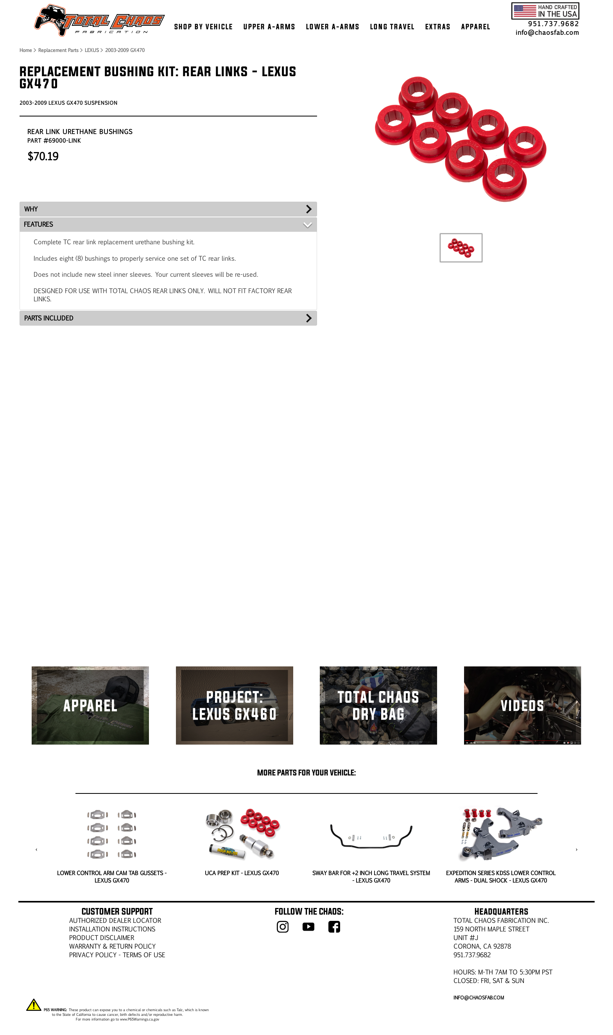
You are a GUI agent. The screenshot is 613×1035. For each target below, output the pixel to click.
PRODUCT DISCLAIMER (101, 937)
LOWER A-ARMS (333, 26)
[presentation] (36, 849)
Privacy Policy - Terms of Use (117, 955)
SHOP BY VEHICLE (203, 26)
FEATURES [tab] (38, 224)
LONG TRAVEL (392, 26)
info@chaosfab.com (547, 32)
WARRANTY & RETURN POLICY (112, 946)
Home (25, 50)
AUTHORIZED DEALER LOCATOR (115, 920)
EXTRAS (438, 26)
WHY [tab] (31, 209)
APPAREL (476, 26)
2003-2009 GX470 (125, 50)
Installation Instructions (112, 929)
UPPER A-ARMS (270, 26)
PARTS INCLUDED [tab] (48, 318)
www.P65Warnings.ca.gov (139, 1019)
